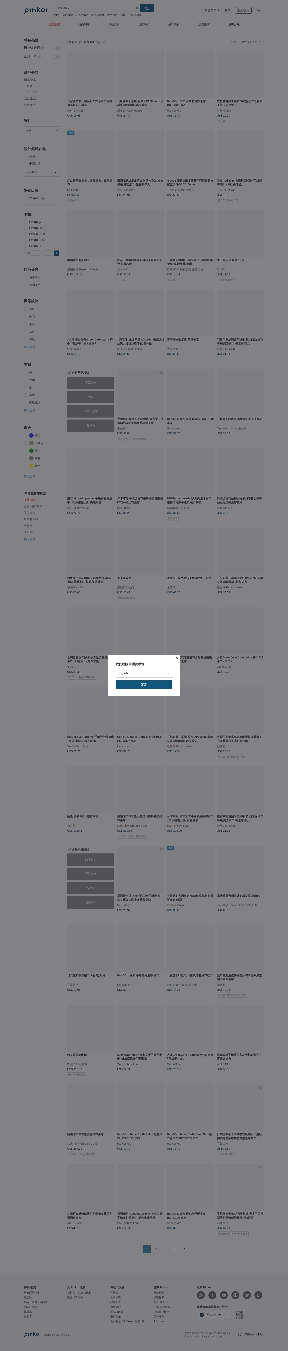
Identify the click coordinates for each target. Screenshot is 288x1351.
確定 (144, 684)
